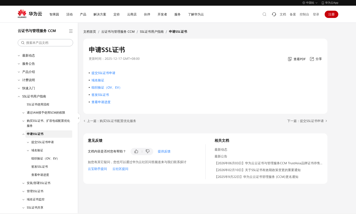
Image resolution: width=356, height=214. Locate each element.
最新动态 (28, 55)
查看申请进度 (40, 175)
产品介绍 (28, 72)
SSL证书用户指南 (34, 96)
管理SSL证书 (35, 191)
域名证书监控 (35, 199)
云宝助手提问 (97, 169)
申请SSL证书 (35, 134)
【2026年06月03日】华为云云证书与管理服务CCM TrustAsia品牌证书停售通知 (270, 163)
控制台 (304, 14)
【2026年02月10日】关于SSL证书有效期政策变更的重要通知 (258, 170)
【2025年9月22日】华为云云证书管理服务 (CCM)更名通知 (256, 177)
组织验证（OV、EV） (45, 158)
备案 (293, 14)
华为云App (331, 2)
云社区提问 (120, 169)
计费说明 (28, 80)
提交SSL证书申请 (42, 142)
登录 (316, 14)
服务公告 (28, 63)
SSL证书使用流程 (38, 104)
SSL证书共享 (35, 207)
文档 (283, 14)
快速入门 (28, 88)
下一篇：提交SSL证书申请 (305, 121)
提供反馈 (164, 151)
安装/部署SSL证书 (38, 183)
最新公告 (221, 156)
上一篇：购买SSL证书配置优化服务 (111, 121)
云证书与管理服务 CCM (118, 31)
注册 (331, 14)
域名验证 (37, 150)
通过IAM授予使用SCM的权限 (46, 112)
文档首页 (89, 31)
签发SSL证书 (39, 166)
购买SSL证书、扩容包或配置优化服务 (48, 123)
